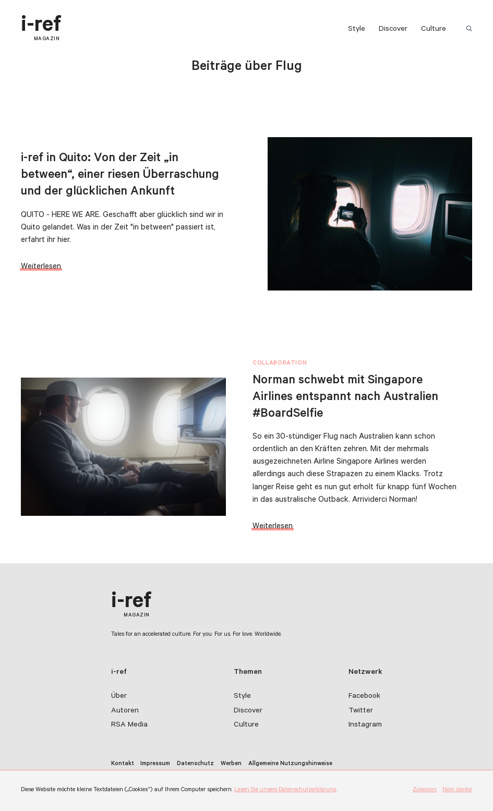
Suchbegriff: (471, 29)
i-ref (41, 28)
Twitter (360, 711)
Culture (433, 30)
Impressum (155, 764)
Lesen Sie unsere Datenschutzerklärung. (286, 790)
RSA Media (129, 725)
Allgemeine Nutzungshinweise (290, 764)
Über (119, 697)
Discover (393, 30)
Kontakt (122, 764)
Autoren (125, 711)
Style (356, 30)
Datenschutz (195, 764)
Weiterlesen (41, 267)
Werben (231, 764)
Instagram (365, 725)
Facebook (364, 697)
